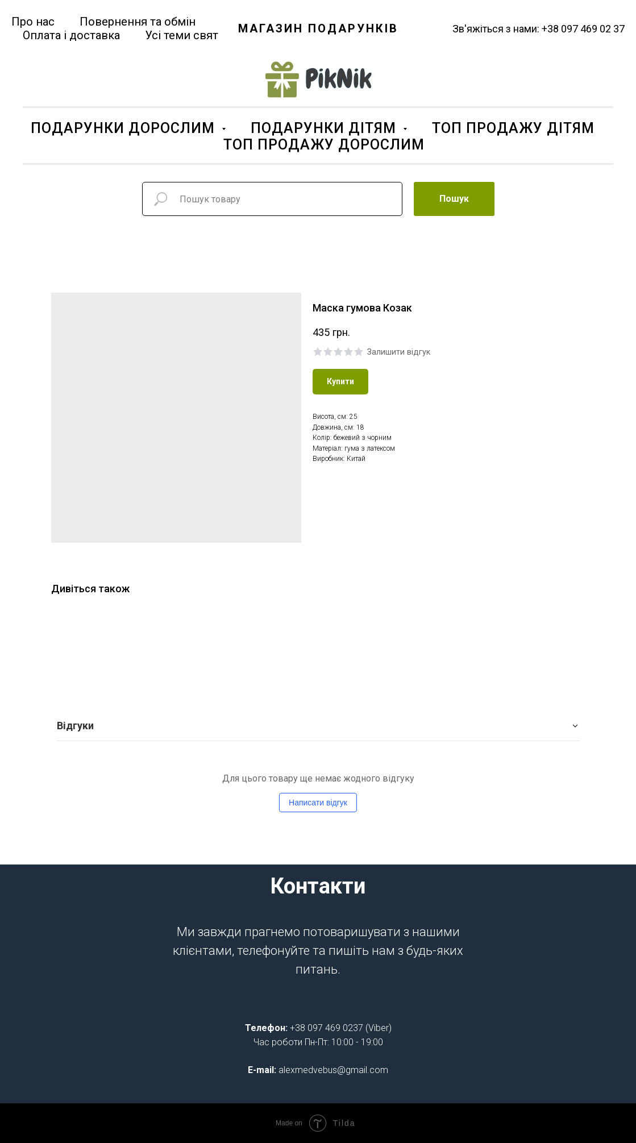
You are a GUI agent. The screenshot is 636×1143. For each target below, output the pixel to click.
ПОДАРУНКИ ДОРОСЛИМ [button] (125, 128)
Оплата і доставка (71, 35)
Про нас (33, 21)
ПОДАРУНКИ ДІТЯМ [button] (325, 128)
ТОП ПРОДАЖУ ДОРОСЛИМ (324, 144)
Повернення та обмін (138, 21)
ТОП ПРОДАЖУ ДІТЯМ (513, 128)
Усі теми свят (181, 35)
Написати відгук (318, 802)
